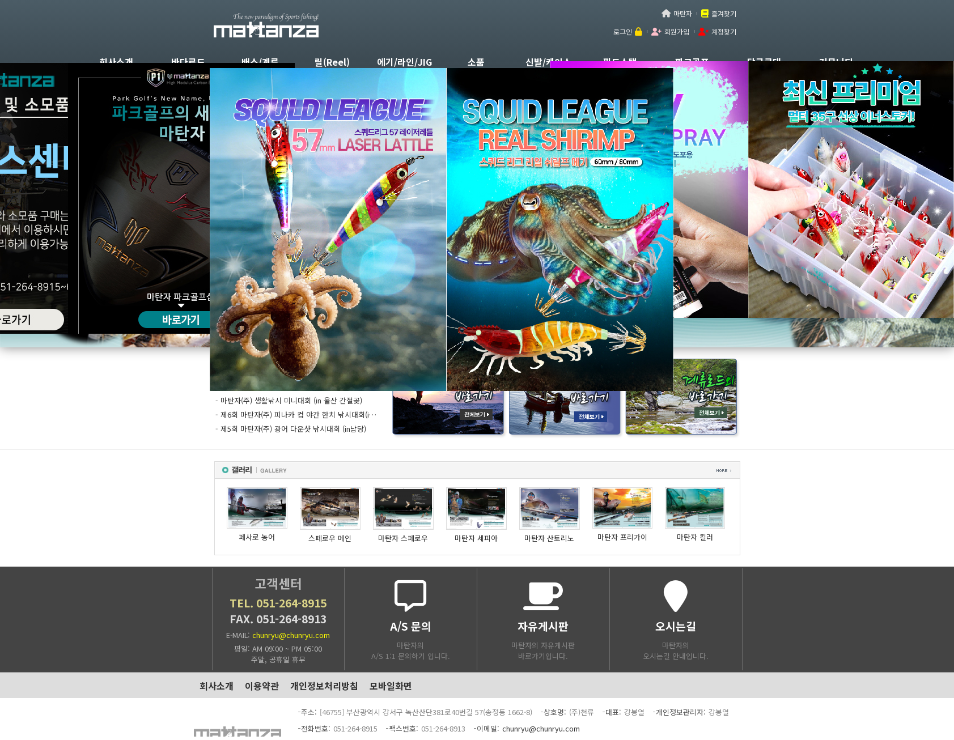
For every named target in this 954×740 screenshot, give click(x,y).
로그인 (622, 31)
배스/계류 (260, 62)
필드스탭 (620, 62)
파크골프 (692, 62)
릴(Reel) (332, 62)
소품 (476, 62)
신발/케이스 (548, 62)
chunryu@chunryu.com (291, 635)
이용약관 (262, 685)
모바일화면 (391, 685)
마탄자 (682, 13)
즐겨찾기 (723, 13)
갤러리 (477, 470)
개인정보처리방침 (324, 685)
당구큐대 (764, 62)
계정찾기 (723, 31)
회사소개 (116, 62)
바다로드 (188, 62)
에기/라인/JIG (404, 62)
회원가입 (676, 31)
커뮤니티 (836, 62)
